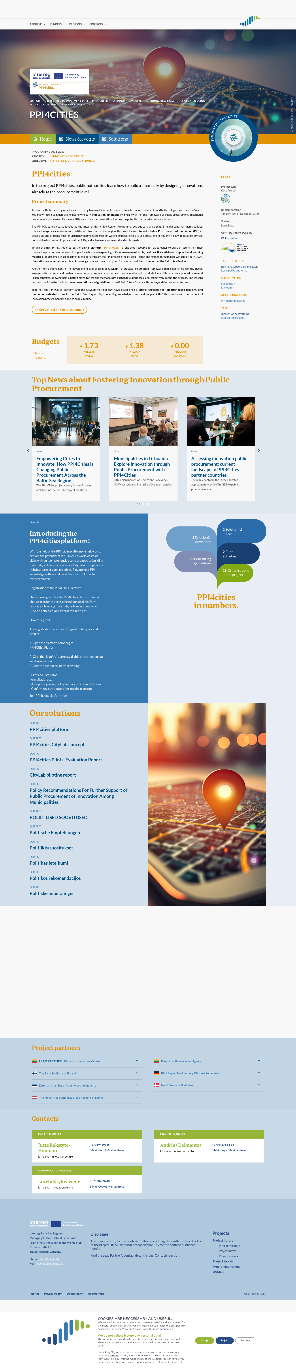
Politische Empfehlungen (55, 832)
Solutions (118, 139)
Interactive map (229, 1246)
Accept (205, 1340)
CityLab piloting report (53, 774)
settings (114, 1355)
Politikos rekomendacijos (55, 878)
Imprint (34, 1293)
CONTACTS (96, 24)
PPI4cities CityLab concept (57, 744)
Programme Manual (227, 1266)
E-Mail (93, 1150)
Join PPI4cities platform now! (49, 695)
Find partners (180, 23)
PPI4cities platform (233, 300)
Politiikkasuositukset (51, 847)
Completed (227, 225)
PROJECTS (75, 24)
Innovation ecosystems (235, 313)
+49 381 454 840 (49, 1259)
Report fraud (96, 1293)
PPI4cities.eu (111, 247)
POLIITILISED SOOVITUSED (59, 817)
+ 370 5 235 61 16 (223, 1144)
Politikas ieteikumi (49, 863)
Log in (194, 23)
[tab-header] (148, 139)
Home (46, 139)
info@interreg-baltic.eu (49, 1263)
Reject (224, 1340)
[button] (59, 310)
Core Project (228, 190)
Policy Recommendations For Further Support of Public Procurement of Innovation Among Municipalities (78, 796)
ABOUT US (36, 24)
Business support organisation (239, 266)
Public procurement (233, 317)
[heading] (87, 1061)
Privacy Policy (53, 1293)
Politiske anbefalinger (52, 893)
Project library (223, 1240)
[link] (234, 1234)
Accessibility (75, 1293)
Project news (227, 1251)
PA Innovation (229, 238)
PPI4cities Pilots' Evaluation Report (66, 759)
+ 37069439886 (99, 1144)
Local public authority (234, 270)
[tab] (138, 504)
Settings (245, 1340)
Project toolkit (223, 1261)
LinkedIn (226, 287)
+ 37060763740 (99, 1181)
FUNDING (56, 24)
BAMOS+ (219, 1272)
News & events (80, 139)
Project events (228, 1256)
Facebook (227, 283)
